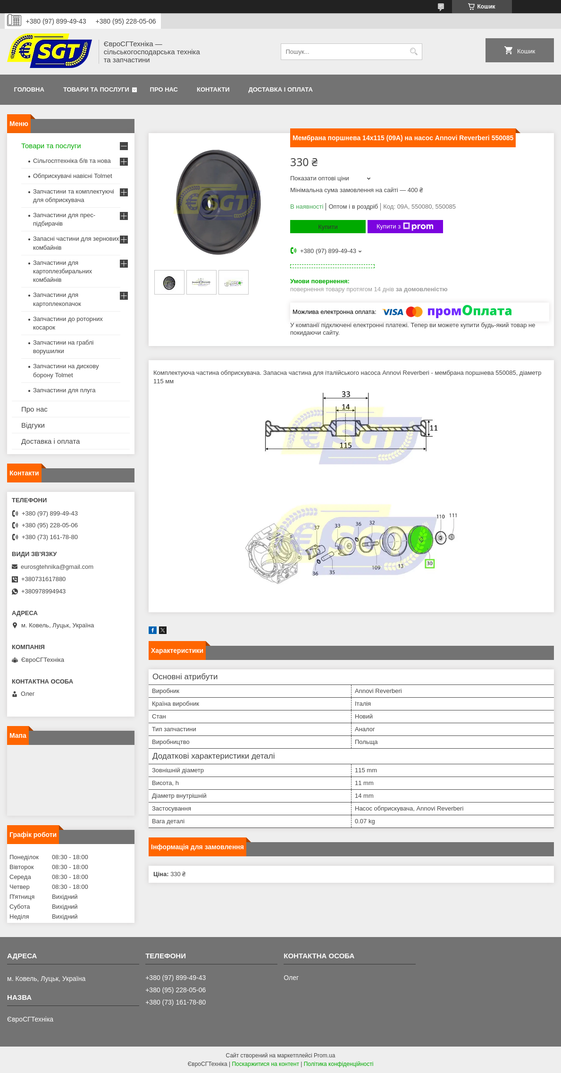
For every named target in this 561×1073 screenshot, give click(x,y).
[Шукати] (414, 51)
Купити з (405, 226)
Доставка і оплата (281, 89)
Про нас (164, 89)
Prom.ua (324, 1055)
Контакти (213, 89)
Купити (328, 226)
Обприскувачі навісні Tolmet (72, 175)
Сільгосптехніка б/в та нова (72, 160)
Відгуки (33, 425)
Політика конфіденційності (339, 1064)
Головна (29, 89)
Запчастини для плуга (64, 390)
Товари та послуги (96, 89)
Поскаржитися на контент (265, 1064)
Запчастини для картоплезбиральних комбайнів (62, 271)
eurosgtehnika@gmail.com (57, 566)
